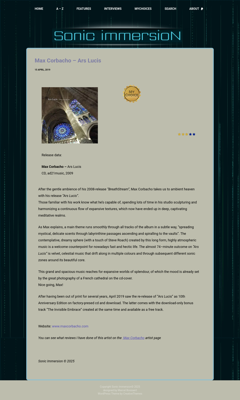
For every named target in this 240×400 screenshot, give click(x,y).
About (196, 9)
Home (39, 9)
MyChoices (143, 9)
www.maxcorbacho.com (70, 326)
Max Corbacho (133, 338)
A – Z (60, 9)
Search (170, 9)
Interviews (113, 9)
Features (83, 9)
